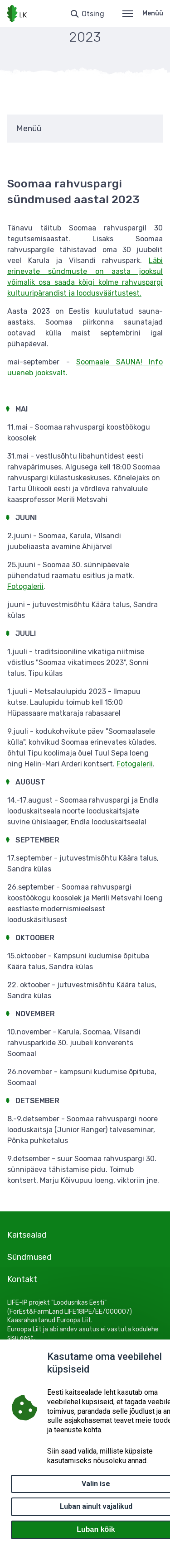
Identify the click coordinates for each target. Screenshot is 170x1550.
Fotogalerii (25, 586)
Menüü (142, 13)
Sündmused (29, 1257)
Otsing (93, 14)
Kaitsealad (27, 1235)
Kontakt (22, 1279)
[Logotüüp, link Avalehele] (17, 13)
